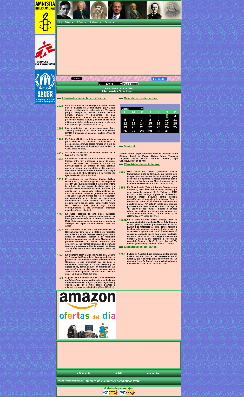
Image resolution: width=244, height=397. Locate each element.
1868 (60, 214)
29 (150, 131)
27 (133, 131)
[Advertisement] (119, 51)
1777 (60, 229)
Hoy (60, 22)
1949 (60, 152)
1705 (122, 254)
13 (133, 123)
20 (133, 127)
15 (150, 123)
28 (142, 131)
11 (175, 119)
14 (142, 123)
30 (158, 131)
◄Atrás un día (111, 88)
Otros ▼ (110, 22)
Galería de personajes (118, 388)
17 (167, 123)
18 (175, 123)
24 (167, 127)
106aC (123, 220)
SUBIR (118, 373)
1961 (60, 139)
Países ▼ (96, 22)
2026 (60, 105)
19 (125, 127)
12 (125, 123)
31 (167, 131)
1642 (60, 255)
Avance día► (126, 88)
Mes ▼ (69, 22)
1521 (60, 278)
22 (150, 127)
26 (125, 131)
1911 (60, 179)
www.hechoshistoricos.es (70, 381)
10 (167, 119)
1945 (60, 158)
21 (142, 127)
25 (175, 127)
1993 (60, 128)
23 (158, 127)
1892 (122, 187)
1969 (122, 171)
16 (158, 123)
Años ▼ (82, 22)
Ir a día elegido (130, 84)
